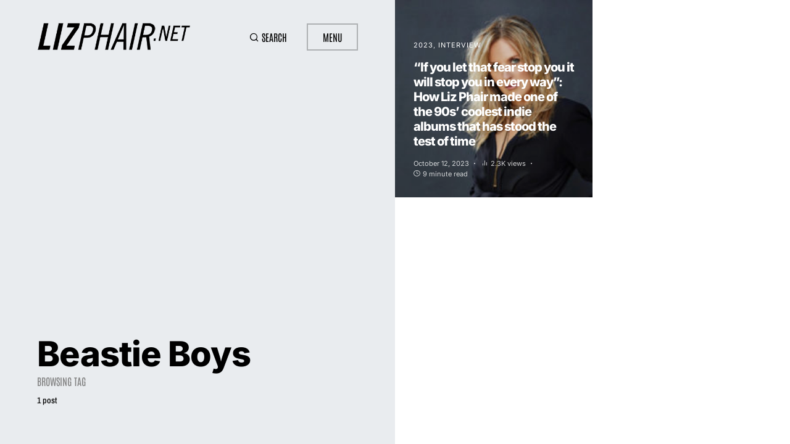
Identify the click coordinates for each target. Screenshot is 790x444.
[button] (268, 37)
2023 (423, 45)
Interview (459, 45)
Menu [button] (332, 37)
